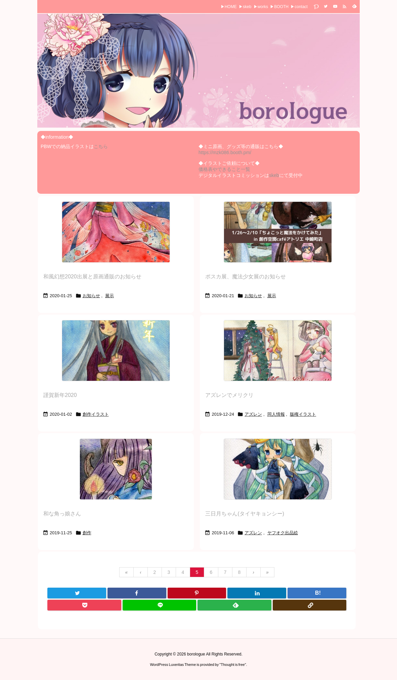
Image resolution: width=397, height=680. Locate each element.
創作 (87, 532)
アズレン (253, 414)
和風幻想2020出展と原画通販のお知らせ (92, 276)
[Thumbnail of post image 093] (277, 232)
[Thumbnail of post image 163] (277, 350)
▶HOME (229, 6)
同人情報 (276, 414)
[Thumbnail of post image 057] (115, 350)
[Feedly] (234, 605)
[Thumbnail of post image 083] (277, 469)
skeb (274, 175)
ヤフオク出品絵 (282, 532)
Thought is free (233, 665)
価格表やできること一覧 (224, 169)
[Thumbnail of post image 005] (115, 469)
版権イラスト (303, 414)
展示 (109, 295)
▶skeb (245, 6)
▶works (261, 6)
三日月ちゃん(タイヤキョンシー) (244, 513)
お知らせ (91, 295)
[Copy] (310, 605)
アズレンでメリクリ (229, 395)
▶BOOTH (279, 6)
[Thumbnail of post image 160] (115, 232)
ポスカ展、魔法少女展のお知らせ (245, 276)
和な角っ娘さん (62, 513)
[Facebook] (136, 593)
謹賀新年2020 (60, 395)
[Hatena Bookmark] (317, 593)
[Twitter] (76, 593)
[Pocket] (84, 605)
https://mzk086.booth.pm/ (224, 152)
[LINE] (159, 605)
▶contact (299, 6)
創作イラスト (96, 414)
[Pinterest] (197, 593)
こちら (101, 146)
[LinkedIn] (256, 593)
